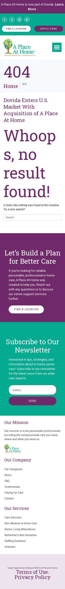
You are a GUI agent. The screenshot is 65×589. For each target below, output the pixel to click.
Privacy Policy (33, 577)
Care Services (13, 517)
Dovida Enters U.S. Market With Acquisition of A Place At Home (30, 110)
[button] (57, 47)
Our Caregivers (14, 469)
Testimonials (12, 486)
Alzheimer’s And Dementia (20, 535)
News (8, 475)
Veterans (10, 546)
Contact (9, 498)
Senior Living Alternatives (20, 529)
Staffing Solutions (15, 541)
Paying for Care (14, 492)
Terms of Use (32, 571)
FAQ (7, 481)
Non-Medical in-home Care (21, 523)
